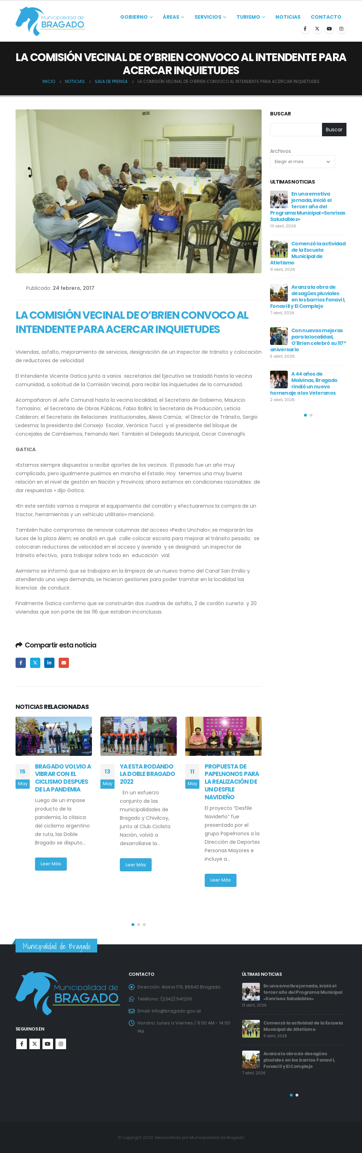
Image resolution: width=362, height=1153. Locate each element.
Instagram (61, 1044)
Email (64, 663)
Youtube (47, 1044)
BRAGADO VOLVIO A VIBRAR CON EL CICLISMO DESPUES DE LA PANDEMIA (63, 778)
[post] (279, 199)
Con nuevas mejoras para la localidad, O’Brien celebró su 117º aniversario (308, 340)
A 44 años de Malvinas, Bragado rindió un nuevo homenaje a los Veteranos (303, 383)
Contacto (326, 16)
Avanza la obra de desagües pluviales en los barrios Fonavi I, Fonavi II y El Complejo (307, 296)
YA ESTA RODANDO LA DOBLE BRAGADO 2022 (147, 774)
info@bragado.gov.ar (177, 1011)
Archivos (280, 151)
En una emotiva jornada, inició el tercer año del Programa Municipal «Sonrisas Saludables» (307, 206)
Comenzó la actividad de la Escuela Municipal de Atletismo (307, 253)
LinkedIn (49, 663)
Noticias (287, 16)
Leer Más (51, 864)
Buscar (280, 113)
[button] (133, 924)
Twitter (35, 663)
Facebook (21, 663)
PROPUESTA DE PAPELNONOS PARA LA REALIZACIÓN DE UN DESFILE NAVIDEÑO (232, 781)
